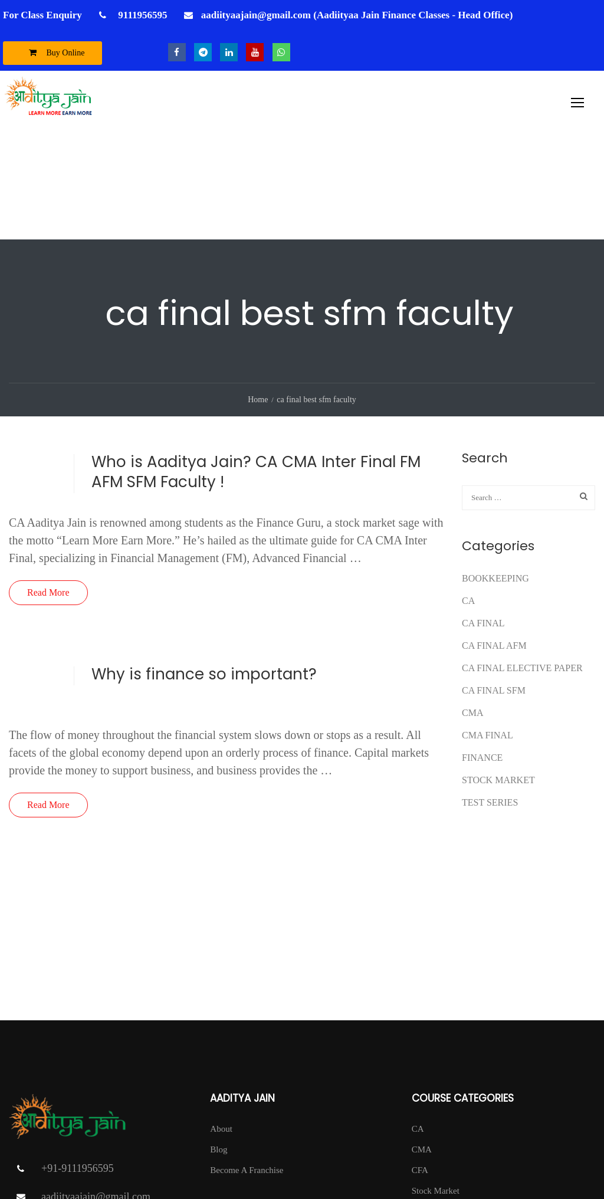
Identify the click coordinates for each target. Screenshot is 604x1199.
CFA (420, 1068)
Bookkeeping (495, 477)
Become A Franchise (246, 1068)
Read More (48, 491)
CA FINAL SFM (494, 589)
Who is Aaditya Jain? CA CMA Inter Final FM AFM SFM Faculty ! (256, 370)
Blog (218, 1048)
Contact (516, 1172)
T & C (357, 1172)
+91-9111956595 (77, 1067)
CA (468, 499)
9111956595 (141, 15)
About (221, 1027)
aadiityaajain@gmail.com (95, 1096)
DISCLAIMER (568, 1172)
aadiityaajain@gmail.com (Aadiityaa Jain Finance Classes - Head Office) (357, 15)
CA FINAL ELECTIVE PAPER (522, 566)
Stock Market (498, 679)
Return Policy (466, 1172)
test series (490, 701)
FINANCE (482, 656)
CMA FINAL (487, 634)
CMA (472, 611)
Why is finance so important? (204, 573)
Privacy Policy (406, 1172)
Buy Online (54, 52)
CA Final (483, 522)
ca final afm (494, 544)
